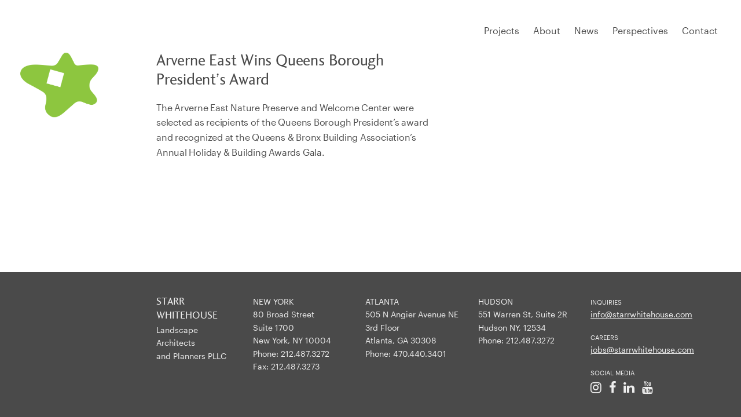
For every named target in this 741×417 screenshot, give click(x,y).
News (586, 30)
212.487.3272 (305, 354)
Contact (700, 30)
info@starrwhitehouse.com (641, 314)
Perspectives (640, 30)
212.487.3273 (295, 366)
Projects (501, 30)
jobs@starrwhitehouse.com (642, 349)
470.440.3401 (419, 354)
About (546, 30)
